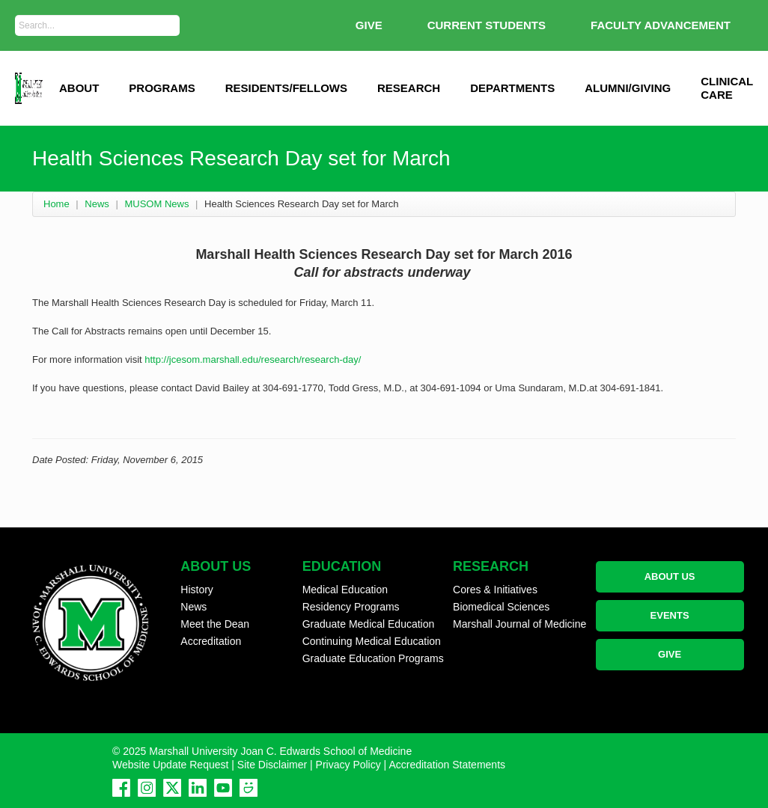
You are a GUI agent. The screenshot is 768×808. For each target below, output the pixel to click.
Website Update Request (170, 765)
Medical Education (345, 590)
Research (408, 88)
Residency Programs (351, 607)
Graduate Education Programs (373, 658)
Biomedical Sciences (501, 607)
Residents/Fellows (286, 88)
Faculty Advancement (661, 25)
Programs (162, 88)
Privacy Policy (348, 765)
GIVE (369, 25)
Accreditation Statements (446, 765)
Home (56, 203)
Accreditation (210, 641)
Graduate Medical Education (368, 624)
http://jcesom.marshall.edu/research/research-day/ (252, 359)
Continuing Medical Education (371, 641)
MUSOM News (156, 203)
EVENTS (669, 615)
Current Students (486, 25)
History (196, 590)
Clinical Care (727, 88)
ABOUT (79, 88)
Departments (512, 88)
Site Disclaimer (272, 765)
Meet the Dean (214, 624)
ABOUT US (669, 576)
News (97, 203)
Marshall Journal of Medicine (519, 624)
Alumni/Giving (628, 88)
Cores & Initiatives (495, 590)
